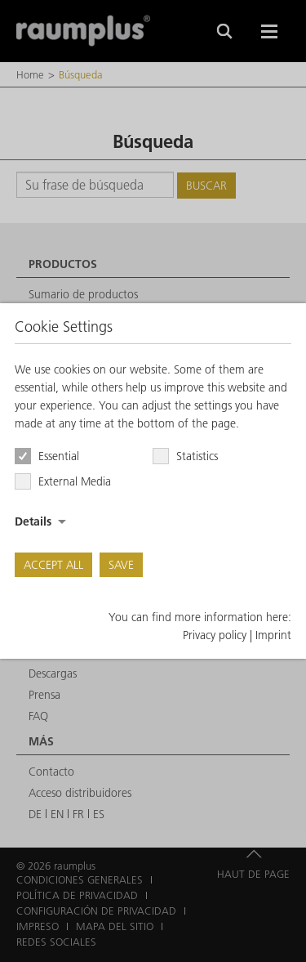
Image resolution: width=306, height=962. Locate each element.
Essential (58, 456)
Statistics (197, 456)
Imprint (273, 635)
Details (33, 521)
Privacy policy (214, 635)
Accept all (53, 564)
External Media (74, 481)
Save (121, 564)
